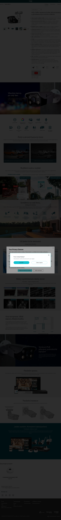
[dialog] (30, 260)
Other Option (39, 262)
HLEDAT (21, 262)
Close (48, 255)
